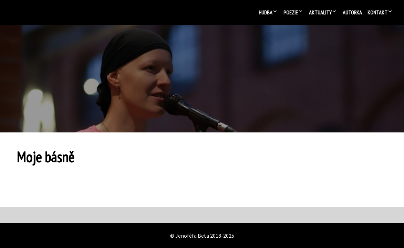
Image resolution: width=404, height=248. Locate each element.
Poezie (290, 12)
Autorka (352, 12)
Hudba (265, 12)
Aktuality (320, 12)
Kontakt (377, 12)
